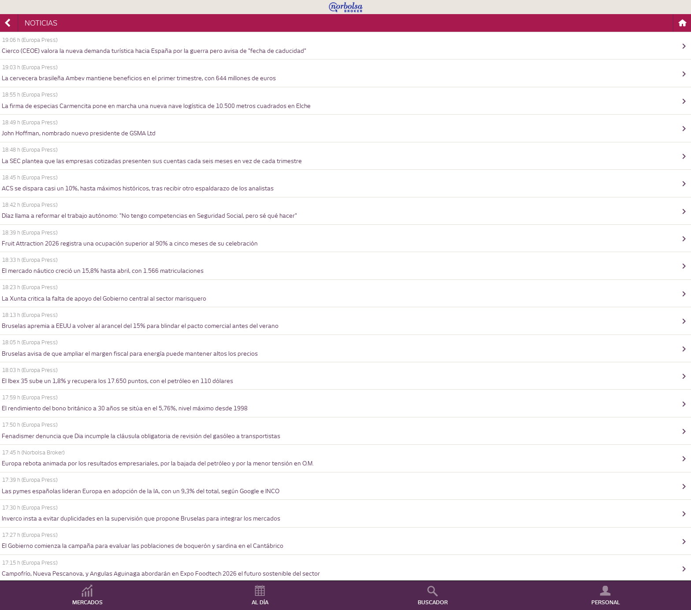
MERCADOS (87, 602)
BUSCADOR (433, 602)
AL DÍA (260, 602)
